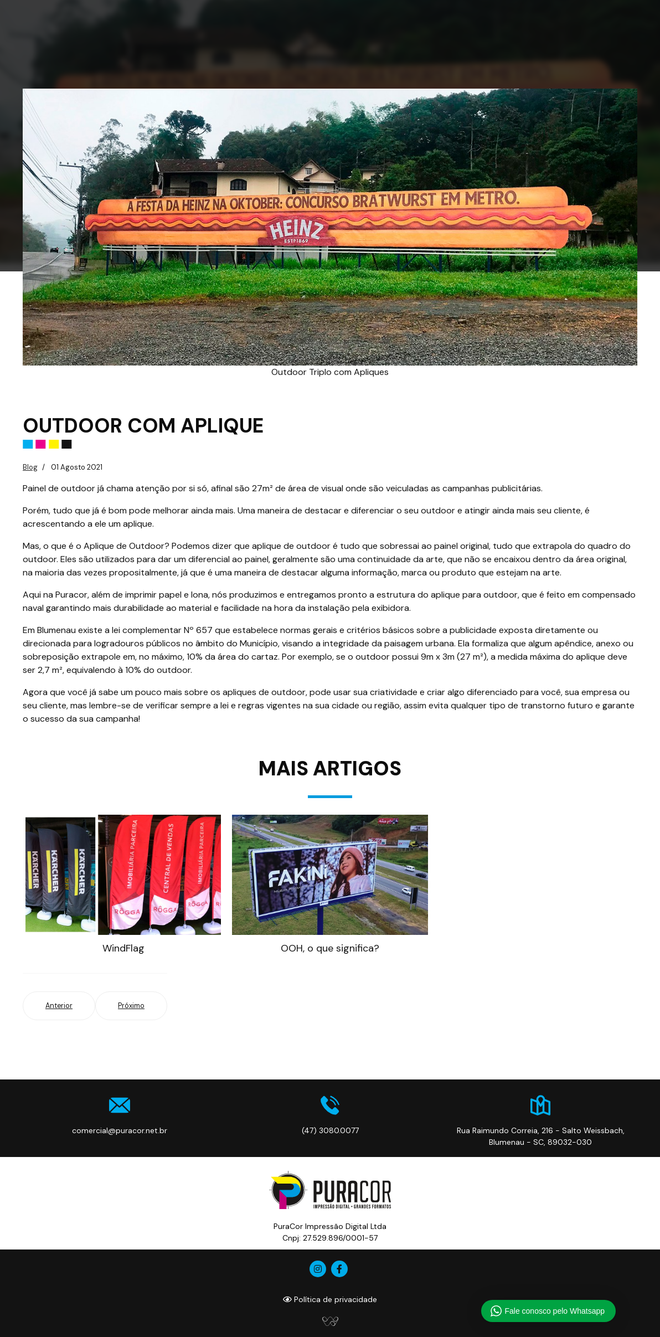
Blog (30, 467)
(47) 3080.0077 (330, 1130)
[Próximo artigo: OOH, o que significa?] (131, 1006)
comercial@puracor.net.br (119, 1130)
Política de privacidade (330, 1299)
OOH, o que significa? (330, 948)
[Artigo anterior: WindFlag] (59, 1006)
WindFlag (123, 948)
